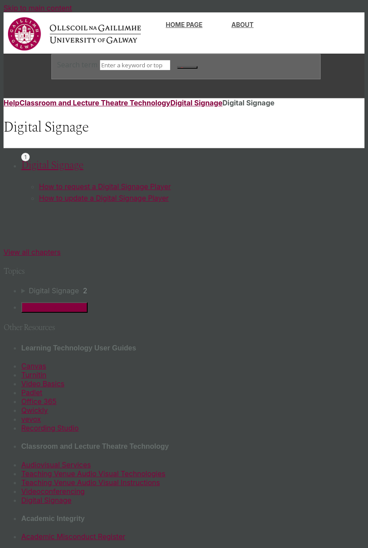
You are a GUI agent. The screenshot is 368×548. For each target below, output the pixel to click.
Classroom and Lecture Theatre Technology (94, 102)
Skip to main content (38, 8)
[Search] (135, 65)
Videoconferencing (53, 491)
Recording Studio (50, 428)
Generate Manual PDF (54, 307)
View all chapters (32, 252)
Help (11, 102)
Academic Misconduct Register (73, 536)
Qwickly (34, 410)
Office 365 (39, 401)
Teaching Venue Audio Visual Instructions (90, 482)
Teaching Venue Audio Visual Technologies (93, 473)
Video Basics (43, 383)
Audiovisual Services (56, 464)
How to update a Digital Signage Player (104, 198)
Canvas (33, 365)
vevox (31, 419)
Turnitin (33, 374)
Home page (184, 24)
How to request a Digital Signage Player (105, 186)
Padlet (31, 392)
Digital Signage (196, 102)
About (243, 24)
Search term (77, 65)
